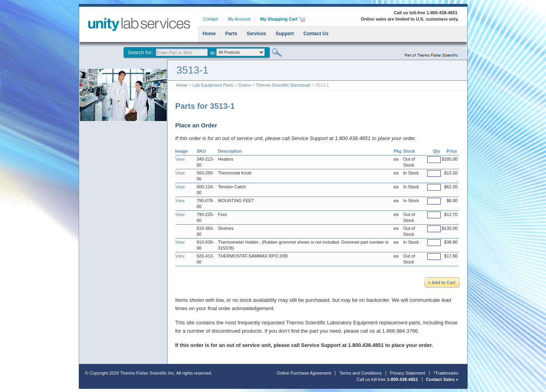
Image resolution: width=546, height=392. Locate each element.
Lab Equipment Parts (212, 85)
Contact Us (315, 33)
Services (256, 33)
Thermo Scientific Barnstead (283, 85)
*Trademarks (446, 373)
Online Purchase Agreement (304, 373)
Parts (231, 33)
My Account (239, 19)
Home (209, 33)
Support (285, 33)
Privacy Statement (407, 373)
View (180, 159)
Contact (210, 19)
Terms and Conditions (360, 373)
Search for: (140, 52)
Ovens (244, 85)
